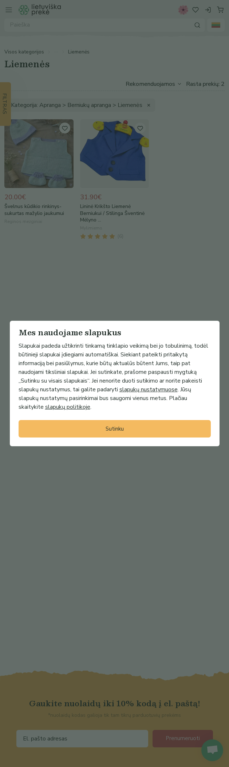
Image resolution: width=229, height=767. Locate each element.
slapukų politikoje (67, 407)
